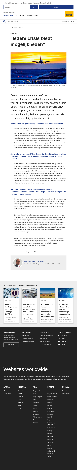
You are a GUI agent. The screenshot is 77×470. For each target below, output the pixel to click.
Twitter (61, 338)
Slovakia (50, 442)
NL (57, 394)
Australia (64, 391)
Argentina (21, 391)
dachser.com (62, 379)
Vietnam (35, 423)
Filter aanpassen (17, 27)
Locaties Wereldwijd (46, 335)
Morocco (6, 391)
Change (56, 7)
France (49, 405)
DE (52, 425)
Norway (49, 431)
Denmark (50, 399)
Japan (35, 405)
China (34, 394)
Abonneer (11, 344)
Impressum (25, 335)
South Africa (7, 394)
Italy (48, 420)
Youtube (62, 344)
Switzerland (51, 451)
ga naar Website (10, 12)
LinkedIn (62, 341)
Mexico (20, 402)
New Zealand (66, 394)
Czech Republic (52, 396)
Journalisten (33, 15)
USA (19, 408)
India (34, 399)
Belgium (50, 394)
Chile (19, 399)
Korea (34, 408)
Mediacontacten (45, 341)
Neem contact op (45, 344)
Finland (49, 402)
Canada (20, 396)
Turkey (49, 456)
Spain (49, 445)
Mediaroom (8, 15)
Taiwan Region (37, 417)
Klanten (20, 15)
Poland (49, 433)
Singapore (36, 414)
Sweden (50, 448)
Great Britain (51, 411)
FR (54, 394)
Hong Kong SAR (38, 396)
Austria (49, 391)
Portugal (50, 436)
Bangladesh (36, 391)
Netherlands (51, 428)
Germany (50, 408)
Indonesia (36, 402)
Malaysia (35, 411)
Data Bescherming (27, 338)
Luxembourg (51, 423)
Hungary (50, 414)
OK (34, 7)
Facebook (62, 335)
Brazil (20, 394)
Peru (19, 405)
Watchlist (65, 22)
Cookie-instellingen (28, 341)
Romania (50, 439)
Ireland (49, 417)
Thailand (35, 420)
